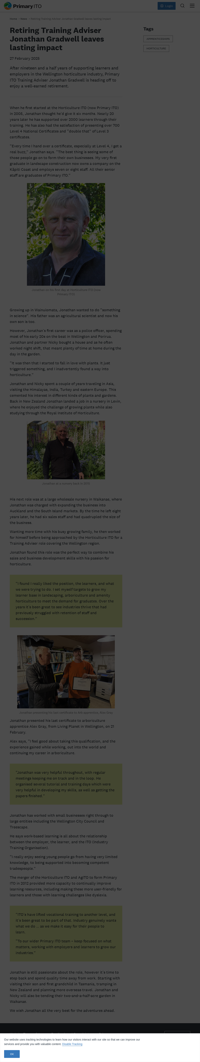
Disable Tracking (72, 1044)
